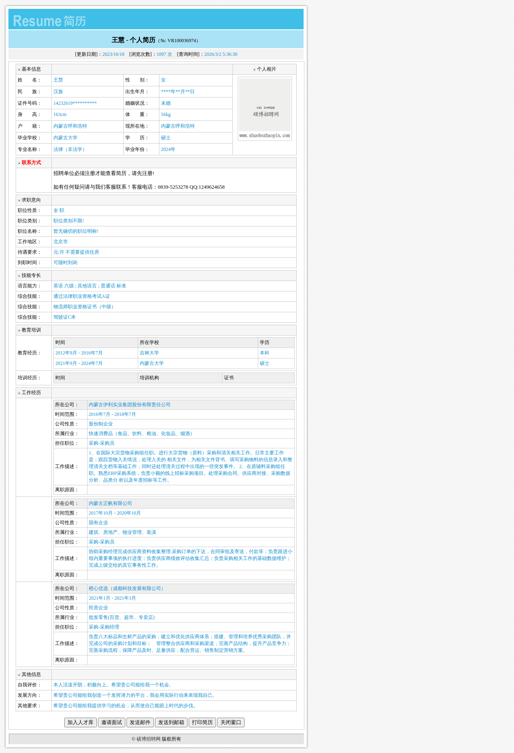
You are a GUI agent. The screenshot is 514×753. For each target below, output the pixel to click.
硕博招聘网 (149, 739)
